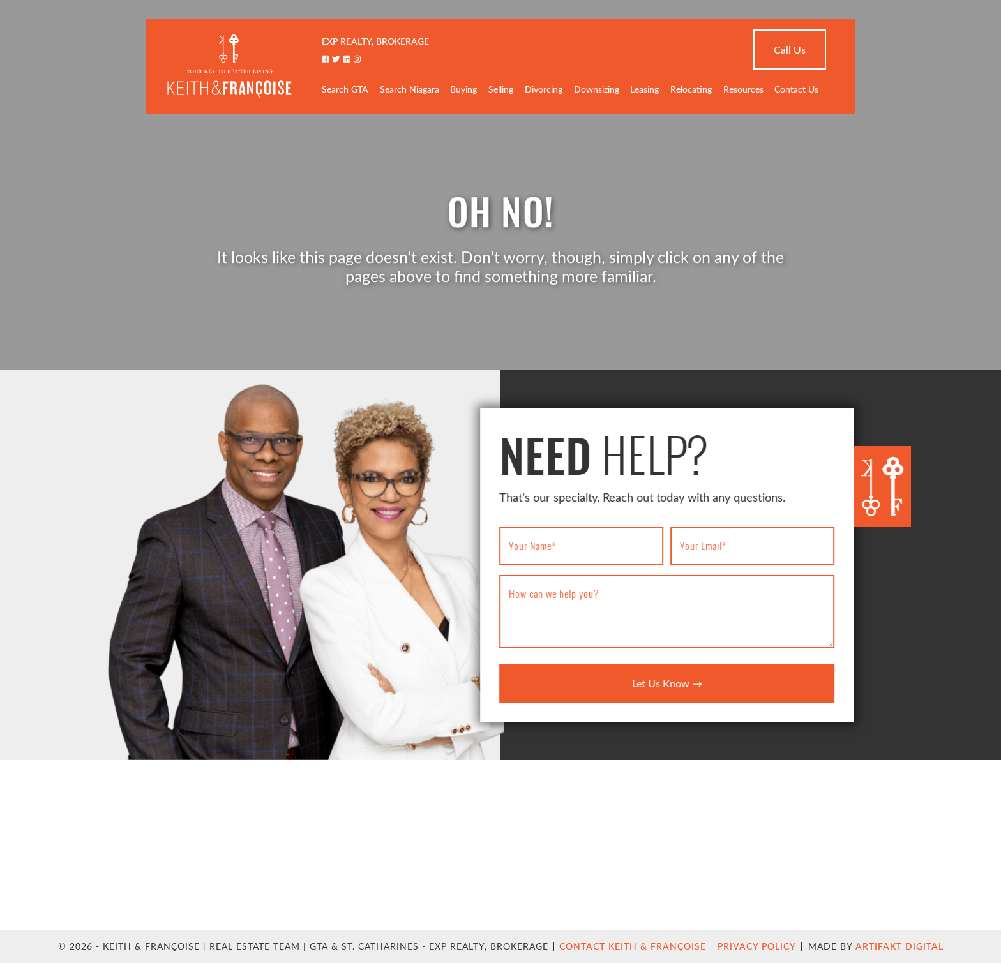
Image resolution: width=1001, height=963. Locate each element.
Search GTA (345, 90)
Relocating (691, 90)
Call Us (790, 51)
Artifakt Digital (899, 946)
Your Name (535, 545)
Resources (743, 90)
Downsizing (596, 90)
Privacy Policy (757, 946)
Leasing (644, 90)
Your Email (706, 545)
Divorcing (543, 90)
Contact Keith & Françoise (632, 946)
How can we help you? (557, 593)
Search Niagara (409, 90)
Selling (500, 90)
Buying (463, 90)
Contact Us (796, 90)
